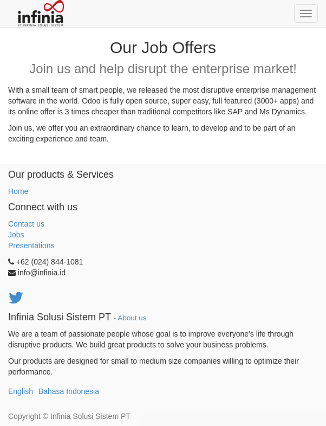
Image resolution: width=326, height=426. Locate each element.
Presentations (31, 245)
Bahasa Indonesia (68, 391)
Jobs (16, 234)
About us (132, 318)
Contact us (26, 224)
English (20, 391)
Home (18, 191)
